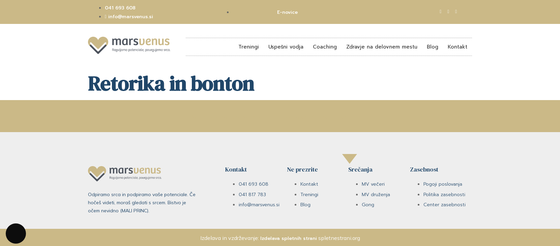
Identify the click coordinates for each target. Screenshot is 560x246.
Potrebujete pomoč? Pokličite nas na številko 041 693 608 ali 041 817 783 (280, 117)
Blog (432, 47)
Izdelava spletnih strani (288, 238)
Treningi (248, 47)
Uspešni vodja (285, 47)
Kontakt (457, 47)
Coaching (325, 47)
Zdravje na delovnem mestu (381, 47)
